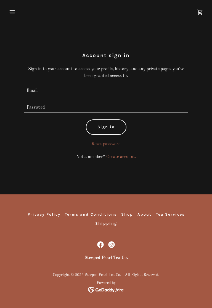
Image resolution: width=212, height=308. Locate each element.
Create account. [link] (121, 157)
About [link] (144, 214)
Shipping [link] (106, 223)
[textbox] (106, 91)
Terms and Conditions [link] (91, 214)
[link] (199, 12)
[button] (21, 12)
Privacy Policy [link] (44, 214)
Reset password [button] (106, 144)
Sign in (106, 127)
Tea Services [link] (170, 214)
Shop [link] (127, 214)
